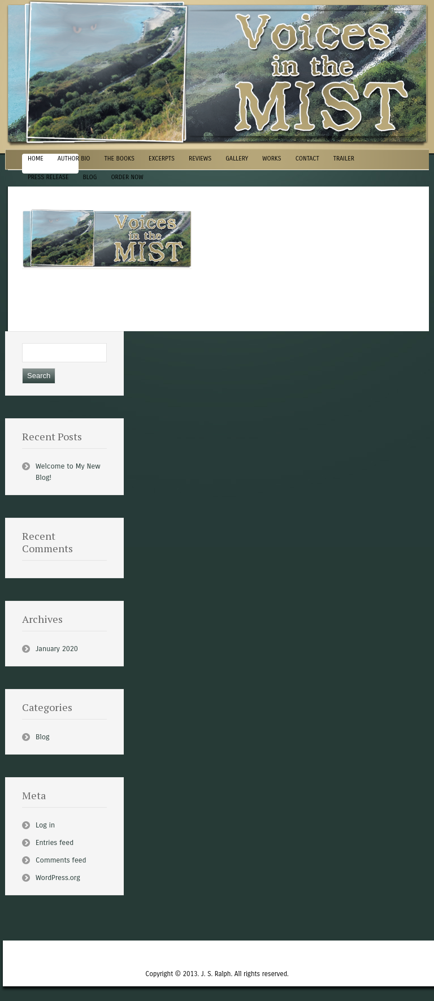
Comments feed (61, 860)
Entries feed (54, 842)
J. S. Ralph (216, 974)
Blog (43, 737)
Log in (45, 825)
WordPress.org (58, 877)
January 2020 (57, 648)
